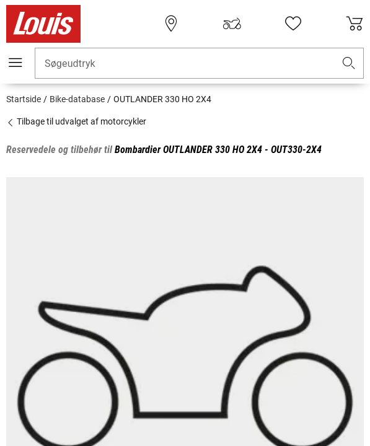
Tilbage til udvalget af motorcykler (76, 121)
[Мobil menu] (15, 62)
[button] (348, 63)
